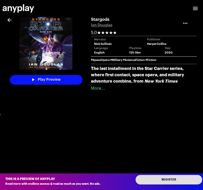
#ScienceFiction (134, 60)
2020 (169, 52)
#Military (116, 60)
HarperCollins (157, 43)
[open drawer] (195, 8)
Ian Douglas (101, 25)
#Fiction (150, 60)
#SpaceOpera (100, 60)
